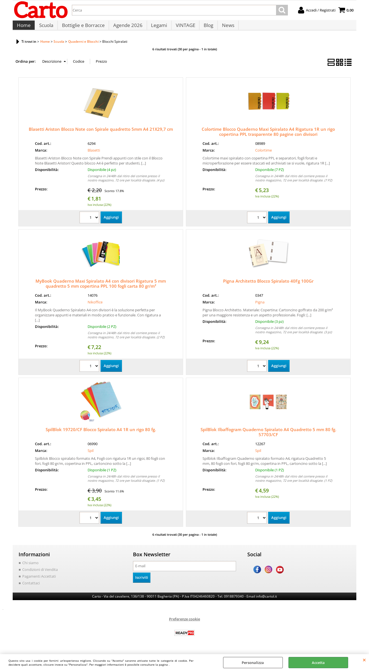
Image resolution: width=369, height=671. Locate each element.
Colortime (263, 154)
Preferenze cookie (184, 623)
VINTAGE (183, 28)
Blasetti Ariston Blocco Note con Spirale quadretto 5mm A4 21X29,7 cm (101, 134)
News (225, 28)
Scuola (46, 28)
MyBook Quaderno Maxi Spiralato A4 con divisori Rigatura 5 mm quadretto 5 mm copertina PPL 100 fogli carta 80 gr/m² (100, 288)
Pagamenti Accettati (39, 581)
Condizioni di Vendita (40, 574)
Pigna (259, 306)
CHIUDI (364, 660)
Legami (157, 28)
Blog (206, 28)
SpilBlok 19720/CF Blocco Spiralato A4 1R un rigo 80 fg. (101, 434)
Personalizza (253, 662)
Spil (91, 455)
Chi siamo (30, 567)
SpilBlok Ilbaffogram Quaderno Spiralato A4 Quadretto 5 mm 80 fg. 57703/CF (268, 437)
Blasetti (94, 154)
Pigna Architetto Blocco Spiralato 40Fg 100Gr (268, 286)
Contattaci (31, 587)
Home (23, 28)
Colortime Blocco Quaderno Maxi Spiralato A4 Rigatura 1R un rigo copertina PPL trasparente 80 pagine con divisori (268, 136)
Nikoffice (95, 306)
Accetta (318, 662)
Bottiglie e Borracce (82, 28)
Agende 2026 (126, 28)
